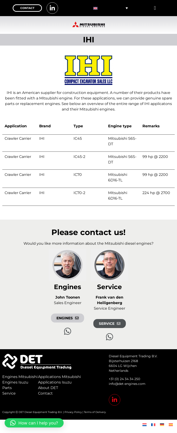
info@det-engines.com (127, 384)
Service (9, 393)
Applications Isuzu (55, 382)
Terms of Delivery (95, 412)
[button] (155, 8)
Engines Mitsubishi (20, 377)
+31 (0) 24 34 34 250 (124, 379)
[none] (110, 8)
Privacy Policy (73, 412)
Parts (7, 388)
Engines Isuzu (15, 382)
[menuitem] (110, 8)
